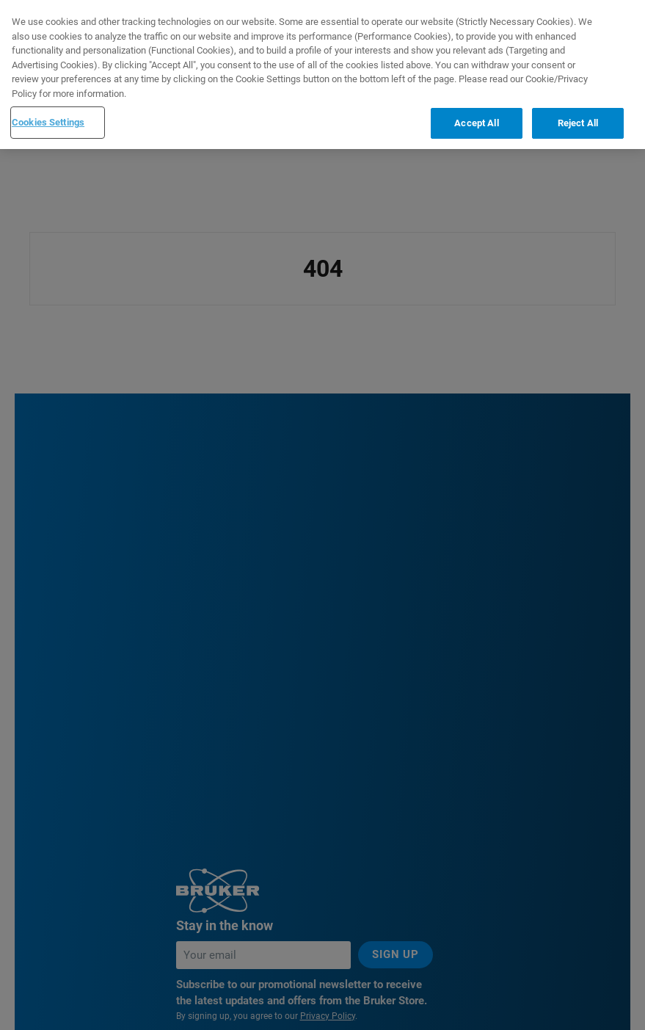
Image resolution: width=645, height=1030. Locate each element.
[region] (322, 74)
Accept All (476, 122)
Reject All (578, 122)
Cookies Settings (48, 122)
